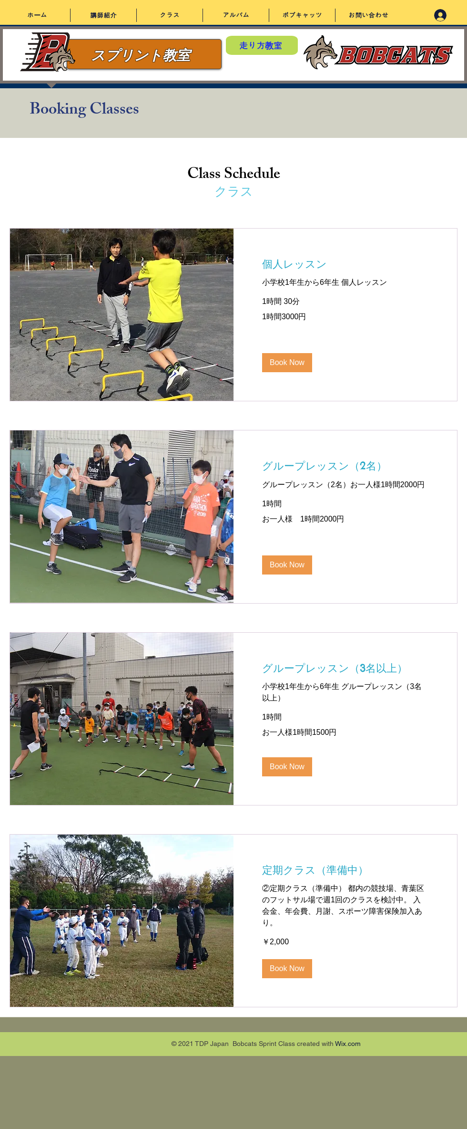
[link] (345, 466)
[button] (287, 362)
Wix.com (348, 1043)
